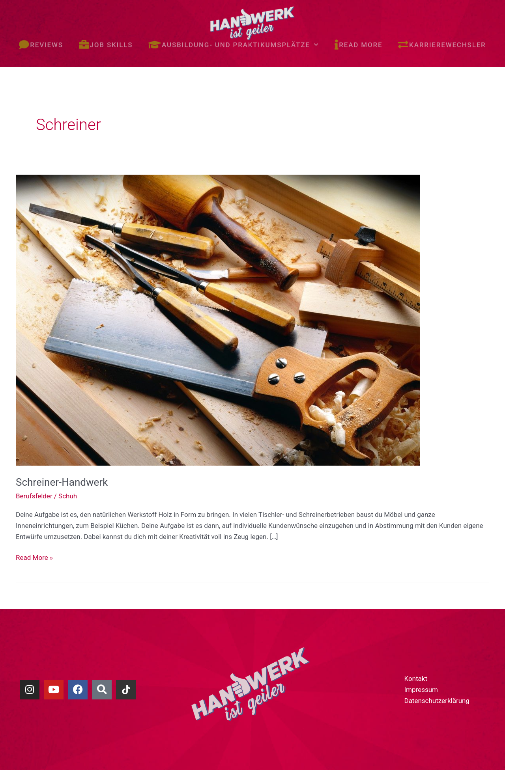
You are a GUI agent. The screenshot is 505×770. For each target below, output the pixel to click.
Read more (359, 37)
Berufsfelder (34, 496)
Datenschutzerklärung (436, 701)
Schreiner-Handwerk (62, 482)
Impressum (421, 690)
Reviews (41, 37)
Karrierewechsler (442, 37)
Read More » (34, 556)
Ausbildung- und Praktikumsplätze (233, 37)
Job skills (106, 37)
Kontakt (415, 678)
